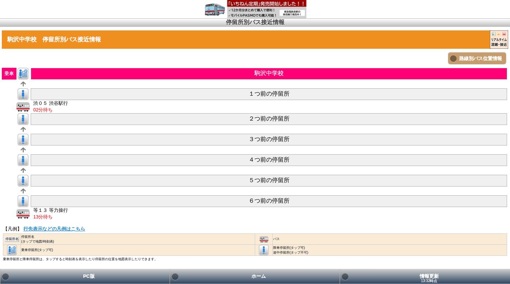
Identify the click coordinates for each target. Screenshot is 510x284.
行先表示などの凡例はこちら (54, 229)
